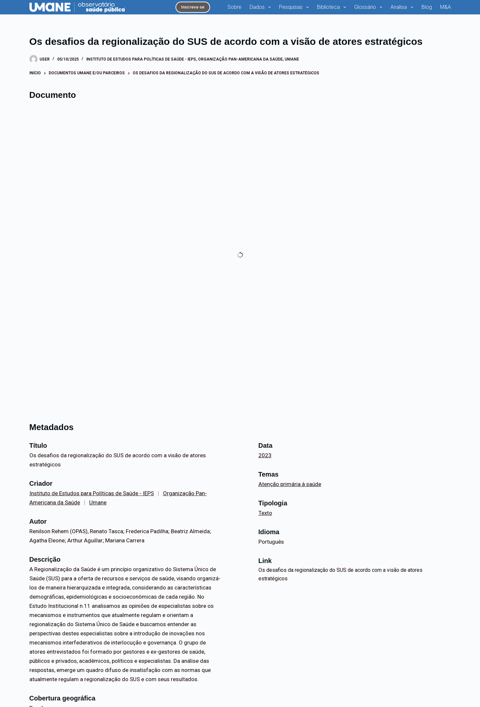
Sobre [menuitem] (234, 7)
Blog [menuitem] (427, 7)
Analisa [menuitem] (403, 7)
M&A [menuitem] (445, 7)
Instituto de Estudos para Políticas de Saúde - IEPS (141, 59)
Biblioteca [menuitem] (333, 7)
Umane (292, 59)
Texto (265, 513)
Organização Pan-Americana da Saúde (240, 59)
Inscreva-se (193, 7)
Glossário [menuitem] (369, 7)
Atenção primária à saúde (289, 484)
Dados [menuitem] (261, 7)
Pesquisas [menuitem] (295, 7)
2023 (265, 455)
